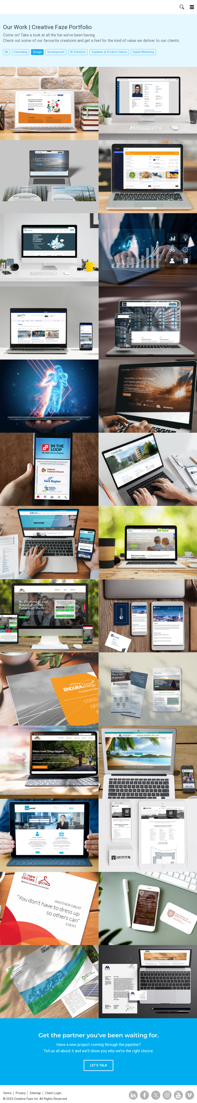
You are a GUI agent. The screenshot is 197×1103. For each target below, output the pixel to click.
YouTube (177, 1095)
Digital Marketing (155, 52)
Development (61, 52)
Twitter (153, 1095)
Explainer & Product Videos (118, 52)
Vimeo (189, 1095)
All (7, 52)
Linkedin (128, 1095)
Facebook (140, 1095)
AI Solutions (85, 52)
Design (41, 52)
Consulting (22, 52)
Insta (165, 1095)
